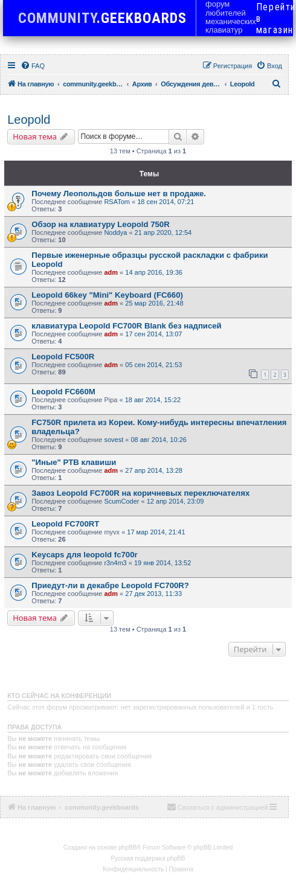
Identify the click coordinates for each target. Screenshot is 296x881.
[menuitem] (33, 66)
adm (111, 272)
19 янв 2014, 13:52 (162, 562)
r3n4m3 (115, 562)
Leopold (28, 119)
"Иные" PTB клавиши (73, 462)
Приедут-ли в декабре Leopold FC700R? (110, 585)
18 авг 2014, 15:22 (153, 399)
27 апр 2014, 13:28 (153, 470)
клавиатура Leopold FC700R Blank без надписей (126, 325)
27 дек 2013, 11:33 (153, 593)
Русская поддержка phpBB (148, 858)
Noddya (115, 232)
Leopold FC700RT (65, 523)
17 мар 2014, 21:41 (156, 532)
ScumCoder (121, 501)
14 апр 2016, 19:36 (153, 272)
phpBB (127, 847)
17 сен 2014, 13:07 (153, 334)
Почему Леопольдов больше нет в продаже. (118, 193)
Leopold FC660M (63, 391)
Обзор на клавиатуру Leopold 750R (100, 224)
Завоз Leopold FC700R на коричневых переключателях (140, 493)
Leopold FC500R (62, 356)
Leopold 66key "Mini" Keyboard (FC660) (107, 295)
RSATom (117, 201)
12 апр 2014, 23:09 (175, 501)
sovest (113, 439)
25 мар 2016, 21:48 (154, 303)
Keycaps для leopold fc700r (84, 554)
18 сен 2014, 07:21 (165, 201)
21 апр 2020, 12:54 (163, 232)
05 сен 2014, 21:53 (153, 364)
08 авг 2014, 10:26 (158, 439)
